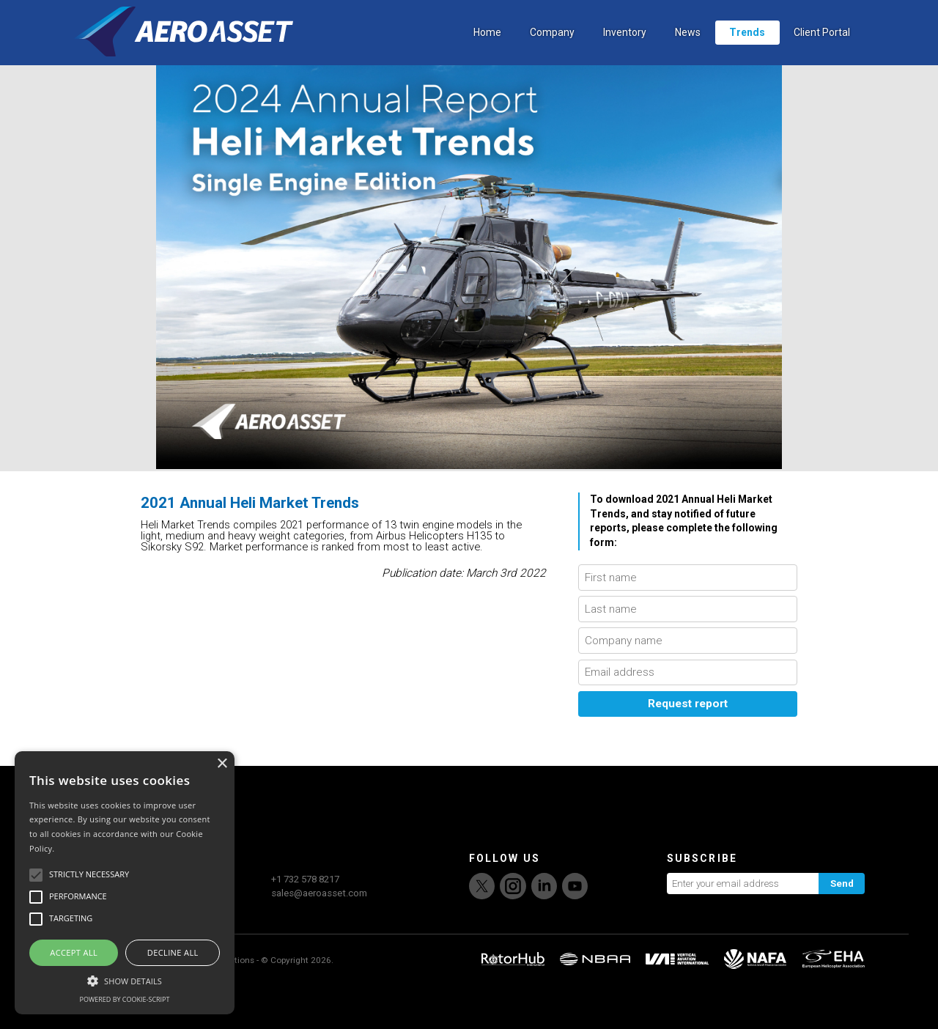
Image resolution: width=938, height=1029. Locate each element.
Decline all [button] (173, 952)
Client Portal (822, 48)
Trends (747, 48)
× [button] (221, 764)
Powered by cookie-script (125, 999)
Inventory (624, 48)
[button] (124, 979)
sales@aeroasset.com (319, 936)
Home (487, 48)
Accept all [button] (73, 952)
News (688, 48)
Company (552, 48)
